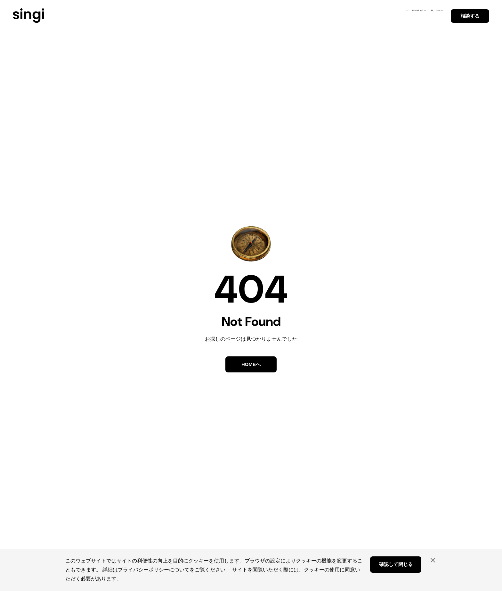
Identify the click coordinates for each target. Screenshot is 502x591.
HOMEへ (251, 364)
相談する (470, 16)
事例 (389, 15)
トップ (283, 15)
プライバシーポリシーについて (154, 569)
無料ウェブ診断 (319, 15)
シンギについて (422, 15)
